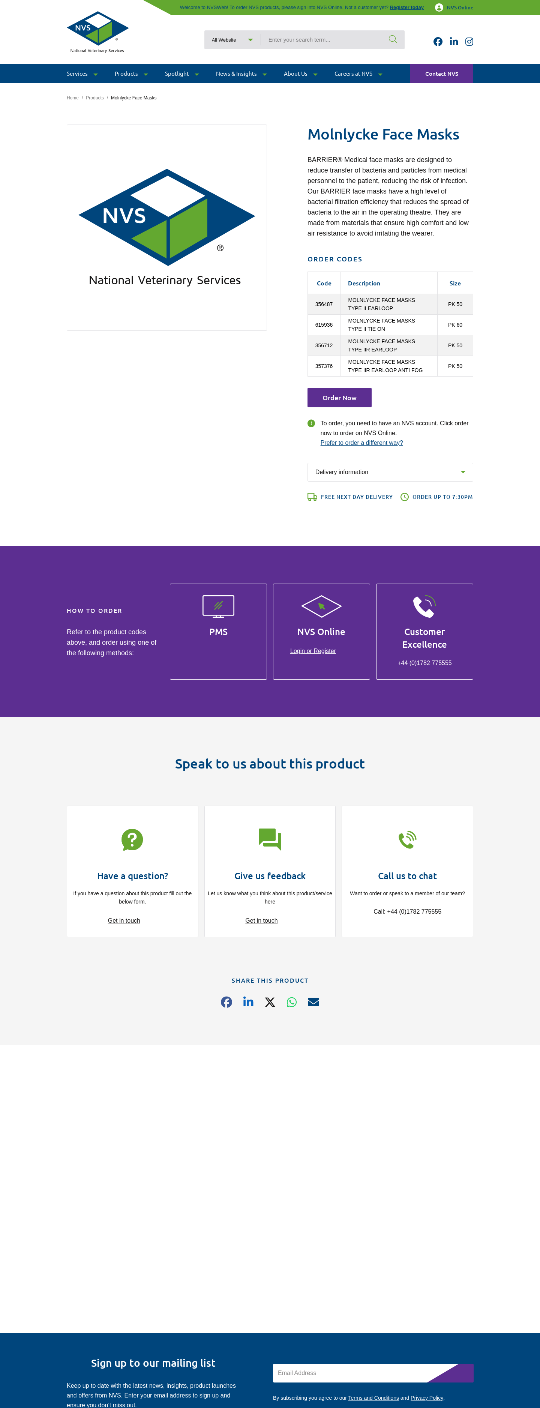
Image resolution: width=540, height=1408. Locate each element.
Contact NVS (441, 73)
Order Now (339, 397)
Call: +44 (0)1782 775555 (407, 911)
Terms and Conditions (373, 1398)
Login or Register (313, 651)
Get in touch (124, 920)
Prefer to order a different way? (362, 443)
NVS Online (454, 7)
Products (95, 98)
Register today (407, 7)
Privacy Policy (427, 1398)
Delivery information (341, 472)
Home (73, 98)
